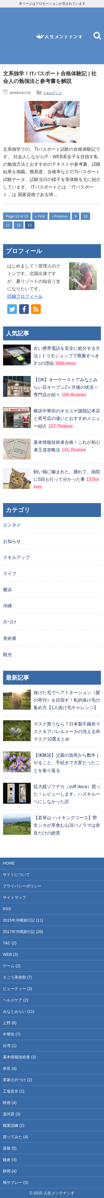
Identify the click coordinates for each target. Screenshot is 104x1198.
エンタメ (12, 525)
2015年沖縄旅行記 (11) (23, 920)
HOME (9, 863)
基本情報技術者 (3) (19, 1057)
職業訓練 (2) (13, 1125)
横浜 (7, 589)
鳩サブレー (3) (15, 1182)
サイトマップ (14, 897)
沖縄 (7, 605)
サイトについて (16, 874)
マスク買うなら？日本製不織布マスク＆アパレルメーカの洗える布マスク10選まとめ (67, 731)
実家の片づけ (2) (17, 1080)
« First (40, 216)
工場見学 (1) (13, 1091)
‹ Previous (60, 216)
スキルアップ (52, 93)
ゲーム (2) (12, 966)
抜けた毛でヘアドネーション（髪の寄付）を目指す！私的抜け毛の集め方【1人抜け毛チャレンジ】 (67, 700)
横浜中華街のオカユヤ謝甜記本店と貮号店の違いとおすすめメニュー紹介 (67, 418)
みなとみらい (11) (18, 1011)
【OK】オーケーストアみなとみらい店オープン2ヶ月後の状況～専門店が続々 (66, 387)
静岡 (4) (10, 1171)
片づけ (9, 622)
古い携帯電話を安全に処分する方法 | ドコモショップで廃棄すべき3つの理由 (67, 356)
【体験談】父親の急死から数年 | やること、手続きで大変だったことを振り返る (67, 763)
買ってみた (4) (15, 1137)
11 (8, 225)
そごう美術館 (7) (17, 977)
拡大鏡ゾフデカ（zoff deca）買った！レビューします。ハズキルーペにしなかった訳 (67, 794)
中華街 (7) (12, 1034)
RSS (7, 909)
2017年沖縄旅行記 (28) (23, 931)
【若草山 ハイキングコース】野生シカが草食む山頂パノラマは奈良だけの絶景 (67, 825)
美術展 (9, 638)
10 (85, 216)
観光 (7, 654)
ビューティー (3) (17, 988)
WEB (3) (10, 954)
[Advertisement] (17, 36)
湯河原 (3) (12, 1114)
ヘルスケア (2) (15, 1000)
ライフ (9, 573)
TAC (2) (9, 943)
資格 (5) (10, 1148)
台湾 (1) (10, 1045)
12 (19, 225)
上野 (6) (10, 1023)
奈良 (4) (10, 1068)
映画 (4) (10, 1102)
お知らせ (12, 541)
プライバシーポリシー (22, 886)
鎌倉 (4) (10, 1159)
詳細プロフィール (25, 296)
